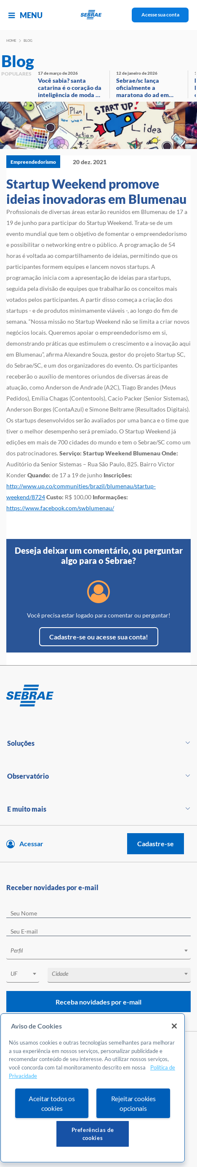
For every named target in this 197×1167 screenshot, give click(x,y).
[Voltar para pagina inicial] (98, 696)
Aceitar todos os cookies (52, 1103)
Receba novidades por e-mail (98, 1002)
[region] (92, 1088)
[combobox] (98, 952)
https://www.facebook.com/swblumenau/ (60, 508)
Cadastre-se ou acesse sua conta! (98, 637)
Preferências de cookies (93, 1133)
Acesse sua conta (160, 14)
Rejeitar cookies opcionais (133, 1103)
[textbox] (103, 950)
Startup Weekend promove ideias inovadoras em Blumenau (96, 191)
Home (11, 40)
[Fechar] (174, 1026)
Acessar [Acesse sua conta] (31, 843)
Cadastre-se (155, 843)
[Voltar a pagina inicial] (99, 15)
